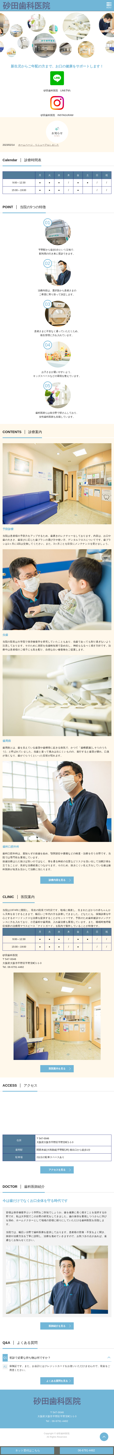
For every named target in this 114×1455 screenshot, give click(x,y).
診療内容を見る (57, 880)
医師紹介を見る (57, 1326)
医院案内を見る (57, 1068)
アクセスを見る (57, 1169)
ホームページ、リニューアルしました (38, 145)
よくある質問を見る (57, 1380)
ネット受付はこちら (27, 1450)
